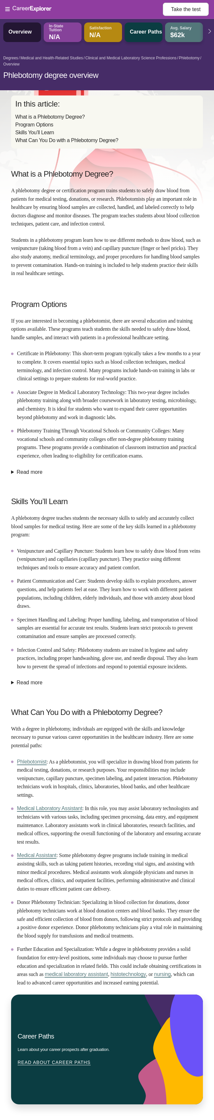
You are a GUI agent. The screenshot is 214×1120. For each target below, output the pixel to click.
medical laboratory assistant (76, 974)
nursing (162, 974)
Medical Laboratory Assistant (49, 808)
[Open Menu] (84, 9)
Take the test (186, 9)
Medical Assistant (36, 855)
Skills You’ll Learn (34, 132)
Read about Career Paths (54, 1062)
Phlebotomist (32, 761)
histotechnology (128, 974)
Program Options (34, 124)
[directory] (107, 122)
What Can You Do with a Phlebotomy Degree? (66, 140)
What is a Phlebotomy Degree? (50, 117)
